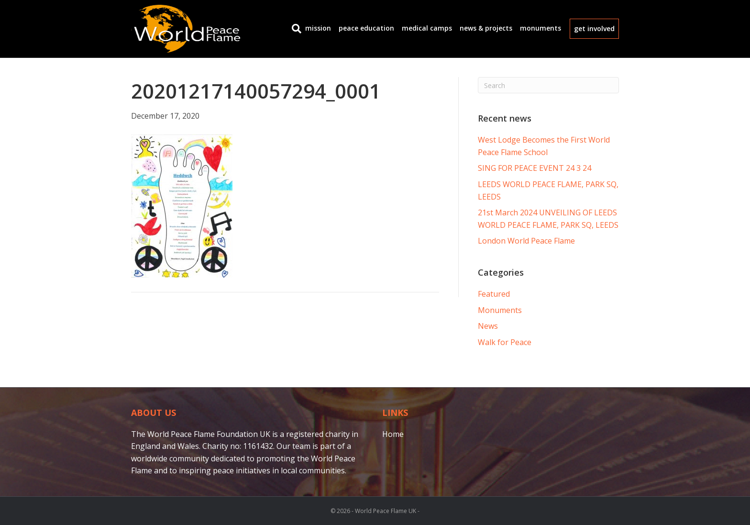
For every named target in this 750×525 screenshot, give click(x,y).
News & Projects (486, 28)
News (488, 326)
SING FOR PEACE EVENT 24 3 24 (534, 168)
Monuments (540, 28)
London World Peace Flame (526, 240)
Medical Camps (427, 28)
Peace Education (366, 28)
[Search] (294, 29)
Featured (494, 294)
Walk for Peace (504, 342)
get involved (594, 28)
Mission (318, 28)
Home (393, 434)
